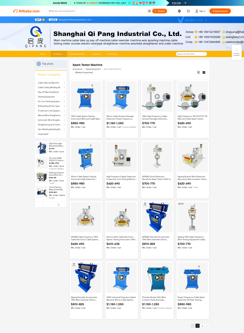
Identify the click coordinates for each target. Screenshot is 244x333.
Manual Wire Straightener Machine (51, 115)
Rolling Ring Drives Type (49, 106)
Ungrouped (43, 134)
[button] (149, 11)
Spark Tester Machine (112, 69)
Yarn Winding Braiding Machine (51, 129)
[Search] (159, 11)
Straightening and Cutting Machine (51, 124)
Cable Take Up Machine (48, 83)
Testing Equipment (46, 97)
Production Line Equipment (50, 110)
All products (77, 69)
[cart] (189, 11)
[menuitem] (51, 134)
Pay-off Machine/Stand (48, 92)
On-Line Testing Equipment (50, 101)
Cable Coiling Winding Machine (51, 87)
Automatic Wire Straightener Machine (51, 120)
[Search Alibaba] (97, 11)
